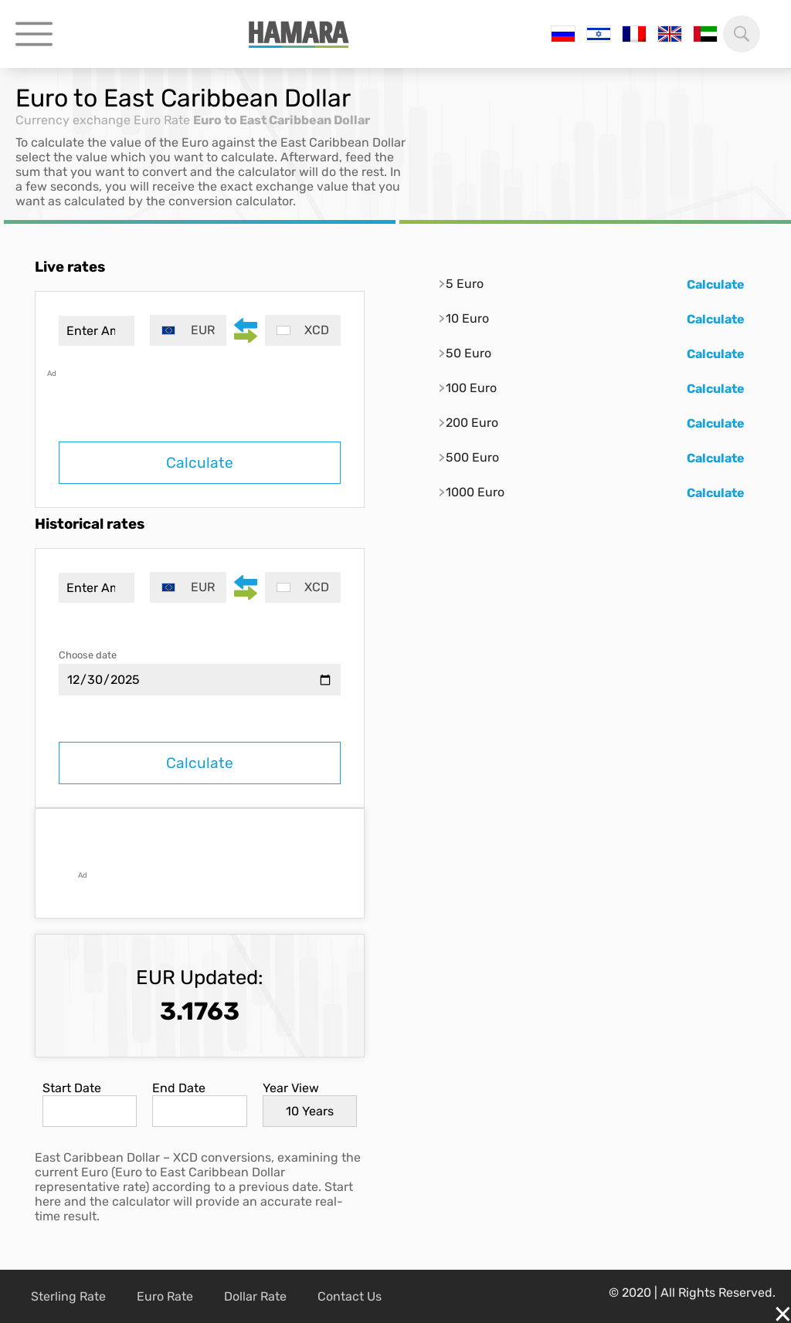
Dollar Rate (255, 1296)
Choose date (88, 655)
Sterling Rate (68, 1296)
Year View (291, 1088)
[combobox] (188, 330)
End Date (178, 1088)
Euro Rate (162, 120)
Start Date (71, 1088)
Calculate (199, 463)
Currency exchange (73, 120)
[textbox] (188, 330)
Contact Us (349, 1296)
